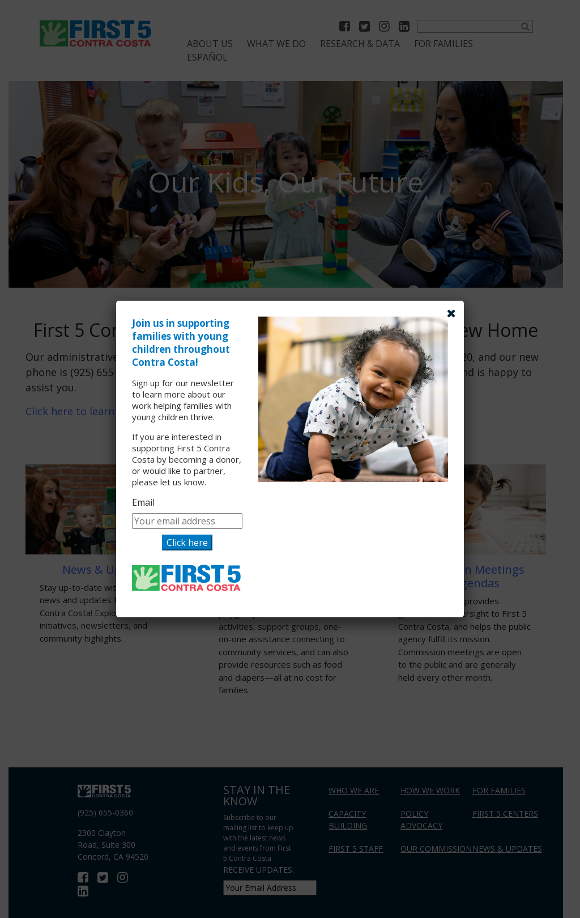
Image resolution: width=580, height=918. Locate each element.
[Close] (451, 313)
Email (143, 502)
